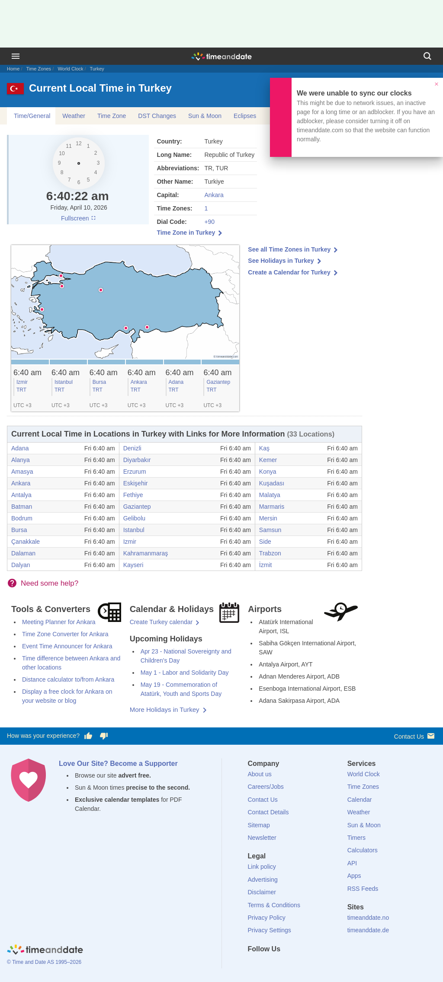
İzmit (265, 564)
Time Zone (111, 115)
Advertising (263, 879)
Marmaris (271, 506)
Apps (354, 875)
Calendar (359, 799)
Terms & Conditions (274, 905)
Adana (176, 382)
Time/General (32, 115)
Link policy (262, 866)
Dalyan (20, 564)
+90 (209, 221)
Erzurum (134, 471)
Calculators (362, 850)
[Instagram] (298, 964)
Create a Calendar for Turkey (289, 272)
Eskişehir (135, 483)
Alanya (20, 459)
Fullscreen (78, 218)
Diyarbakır (137, 459)
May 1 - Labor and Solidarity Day (185, 672)
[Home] (45, 950)
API (352, 863)
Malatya (269, 494)
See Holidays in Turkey (281, 260)
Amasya (22, 471)
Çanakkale (25, 541)
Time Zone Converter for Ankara (65, 634)
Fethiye (133, 494)
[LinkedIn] (283, 964)
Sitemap (259, 825)
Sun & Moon (205, 115)
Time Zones (38, 68)
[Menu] (15, 56)
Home (13, 68)
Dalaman (23, 553)
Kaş (264, 448)
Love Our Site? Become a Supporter (118, 763)
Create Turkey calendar (161, 622)
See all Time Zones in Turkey (289, 249)
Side (265, 541)
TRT (21, 390)
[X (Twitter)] (268, 964)
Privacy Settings (269, 930)
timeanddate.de (368, 930)
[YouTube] (312, 964)
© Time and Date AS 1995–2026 (44, 962)
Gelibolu (134, 518)
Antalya (21, 494)
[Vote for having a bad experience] (104, 736)
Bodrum (21, 518)
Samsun (270, 529)
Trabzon (270, 553)
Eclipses (245, 115)
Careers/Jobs (266, 786)
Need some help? (49, 583)
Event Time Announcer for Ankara (67, 646)
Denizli (132, 448)
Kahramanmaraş (145, 553)
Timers (356, 837)
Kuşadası (271, 483)
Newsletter (262, 837)
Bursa (99, 382)
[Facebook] (254, 964)
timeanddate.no (368, 917)
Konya (267, 471)
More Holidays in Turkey (164, 709)
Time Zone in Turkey (186, 232)
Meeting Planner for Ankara (59, 622)
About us (260, 774)
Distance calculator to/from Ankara (68, 679)
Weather (73, 115)
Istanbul (64, 382)
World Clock (70, 68)
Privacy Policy (267, 917)
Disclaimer (262, 892)
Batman (21, 506)
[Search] (427, 56)
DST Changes (157, 115)
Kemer (268, 459)
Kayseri (133, 564)
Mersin (268, 518)
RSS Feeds (363, 888)
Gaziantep (218, 382)
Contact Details (268, 812)
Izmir (22, 382)
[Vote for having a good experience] (88, 736)
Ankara (213, 194)
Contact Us (415, 736)
